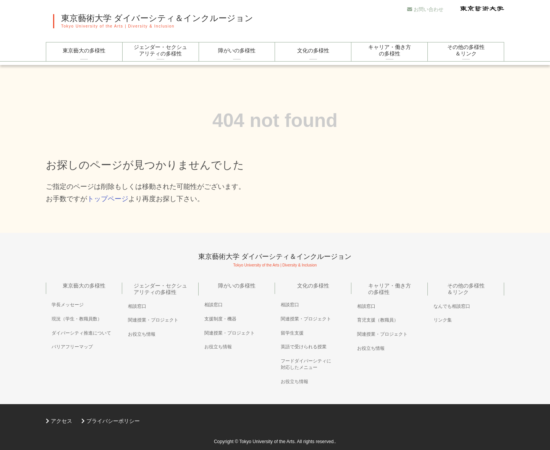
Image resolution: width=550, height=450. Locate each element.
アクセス (59, 421)
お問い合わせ (425, 9)
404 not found (275, 120)
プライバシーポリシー (110, 421)
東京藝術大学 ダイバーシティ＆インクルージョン (157, 18)
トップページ (107, 199)
